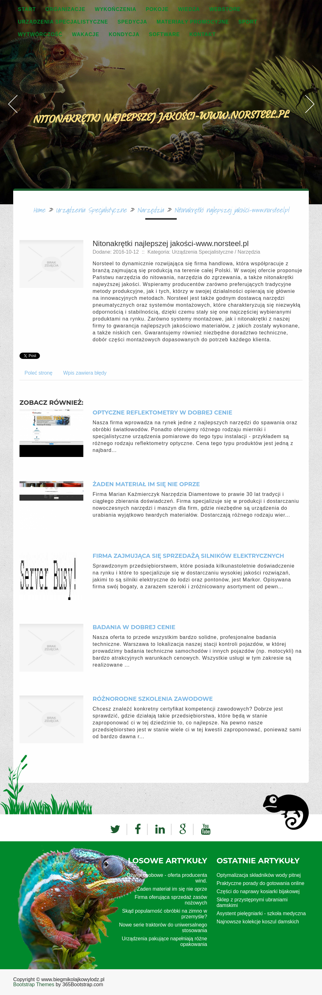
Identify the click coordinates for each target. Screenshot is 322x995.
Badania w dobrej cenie (134, 627)
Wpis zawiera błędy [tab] (85, 373)
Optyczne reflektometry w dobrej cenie (162, 412)
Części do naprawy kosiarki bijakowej (258, 891)
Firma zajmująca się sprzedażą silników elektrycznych (188, 555)
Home (39, 209)
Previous (12, 89)
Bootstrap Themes (33, 984)
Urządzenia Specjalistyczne (91, 209)
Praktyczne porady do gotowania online (260, 883)
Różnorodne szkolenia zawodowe (153, 698)
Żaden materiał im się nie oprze (146, 484)
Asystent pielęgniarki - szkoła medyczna (261, 913)
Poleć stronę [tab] (39, 373)
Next (309, 89)
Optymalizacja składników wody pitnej (259, 875)
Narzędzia (150, 209)
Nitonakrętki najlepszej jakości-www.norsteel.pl (231, 209)
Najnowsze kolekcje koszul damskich (258, 921)
